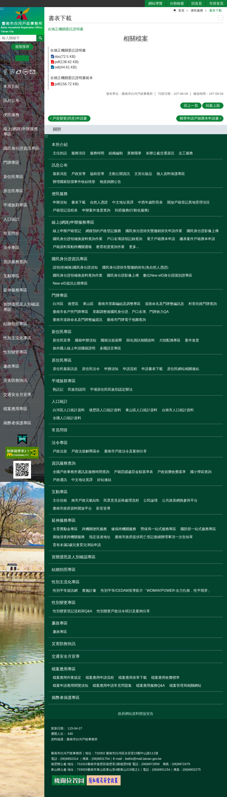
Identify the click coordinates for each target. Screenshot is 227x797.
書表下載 (215, 10)
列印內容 (220, 18)
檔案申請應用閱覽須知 (70, 685)
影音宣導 (103, 508)
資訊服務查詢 (64, 463)
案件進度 (192, 340)
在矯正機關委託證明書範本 (71, 78)
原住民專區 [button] (13, 191)
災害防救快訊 (15, 380)
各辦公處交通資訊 (160, 153)
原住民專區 (62, 360)
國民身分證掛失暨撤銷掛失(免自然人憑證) (135, 267)
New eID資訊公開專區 (70, 283)
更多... (134, 247)
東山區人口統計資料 (141, 410)
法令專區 (60, 442)
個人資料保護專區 (171, 174)
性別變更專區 (64, 602)
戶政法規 (60, 451)
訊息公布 (60, 165)
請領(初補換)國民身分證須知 (75, 267)
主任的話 (60, 153)
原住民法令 (91, 369)
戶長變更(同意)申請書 (70, 118)
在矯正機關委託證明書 (68, 50)
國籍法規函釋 (111, 340)
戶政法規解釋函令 (85, 451)
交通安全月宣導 (17, 394)
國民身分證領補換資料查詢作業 (77, 239)
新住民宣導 (61, 340)
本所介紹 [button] (11, 86)
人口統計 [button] (11, 219)
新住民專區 (62, 332)
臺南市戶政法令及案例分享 (125, 451)
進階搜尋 (22, 46)
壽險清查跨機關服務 (69, 537)
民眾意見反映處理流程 (121, 500)
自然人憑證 (99, 202)
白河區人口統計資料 (69, 410)
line (25, 72)
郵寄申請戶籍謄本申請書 (199, 118)
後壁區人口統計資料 (105, 410)
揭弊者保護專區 (17, 423)
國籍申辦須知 (85, 340)
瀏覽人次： (59, 733)
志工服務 (186, 153)
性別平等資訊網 (65, 590)
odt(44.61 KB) (66, 67)
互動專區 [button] (11, 276)
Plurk (12, 72)
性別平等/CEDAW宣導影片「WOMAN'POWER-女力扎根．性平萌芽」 (156, 590)
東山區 (88, 304)
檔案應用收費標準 (165, 677)
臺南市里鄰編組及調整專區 (119, 304)
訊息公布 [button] (11, 100)
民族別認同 (77, 389)
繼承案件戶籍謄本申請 (197, 239)
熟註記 (58, 389)
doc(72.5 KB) (65, 56)
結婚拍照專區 (15, 324)
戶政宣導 (78, 174)
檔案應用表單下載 (132, 677)
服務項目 (78, 153)
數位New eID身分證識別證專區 (167, 275)
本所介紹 (60, 144)
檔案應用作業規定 (67, 677)
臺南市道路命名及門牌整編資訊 (77, 320)
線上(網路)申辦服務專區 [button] (20, 131)
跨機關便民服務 (94, 529)
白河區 (58, 304)
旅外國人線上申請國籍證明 (74, 348)
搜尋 (3, 37)
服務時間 (97, 153)
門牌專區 (60, 295)
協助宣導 (97, 174)
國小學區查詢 (200, 472)
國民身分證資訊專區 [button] (21, 148)
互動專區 (60, 492)
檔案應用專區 (64, 669)
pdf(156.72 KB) (67, 84)
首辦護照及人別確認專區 (21, 307)
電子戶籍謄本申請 (161, 239)
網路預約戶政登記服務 (103, 231)
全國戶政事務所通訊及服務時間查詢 (81, 472)
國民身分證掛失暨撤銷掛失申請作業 (153, 231)
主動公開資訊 (119, 174)
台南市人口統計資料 (178, 410)
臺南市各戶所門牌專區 (70, 312)
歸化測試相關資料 (140, 340)
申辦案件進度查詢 (96, 210)
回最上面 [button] (213, 105)
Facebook (5, 72)
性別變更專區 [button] (15, 352)
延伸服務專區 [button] (15, 290)
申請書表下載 (152, 369)
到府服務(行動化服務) (132, 210)
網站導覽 (155, 3)
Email (32, 72)
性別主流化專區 (66, 582)
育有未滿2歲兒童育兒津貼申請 (77, 545)
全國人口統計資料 (67, 418)
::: (2, 8)
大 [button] (36, 58)
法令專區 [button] (11, 247)
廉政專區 (60, 623)
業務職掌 (134, 153)
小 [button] (8, 58)
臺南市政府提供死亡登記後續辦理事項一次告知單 (154, 537)
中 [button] (22, 58)
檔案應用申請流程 (100, 677)
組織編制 (116, 153)
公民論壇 (150, 500)
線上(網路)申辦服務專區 (73, 222)
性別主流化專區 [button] (17, 338)
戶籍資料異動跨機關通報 (72, 247)
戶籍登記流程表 (65, 210)
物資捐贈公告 (110, 182)
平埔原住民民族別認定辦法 (111, 389)
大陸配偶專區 (169, 340)
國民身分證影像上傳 (203, 231)
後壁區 (73, 304)
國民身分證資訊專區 (70, 259)
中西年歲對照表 (150, 202)
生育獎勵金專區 (65, 529)
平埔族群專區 (64, 381)
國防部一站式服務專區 (198, 529)
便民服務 (197, 10)
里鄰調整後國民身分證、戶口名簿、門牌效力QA (131, 312)
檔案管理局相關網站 (185, 685)
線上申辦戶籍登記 (67, 231)
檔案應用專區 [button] (15, 409)
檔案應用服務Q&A (150, 685)
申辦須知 (60, 202)
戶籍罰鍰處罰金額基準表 (133, 472)
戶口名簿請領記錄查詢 (124, 239)
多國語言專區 (110, 348)
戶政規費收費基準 (171, 472)
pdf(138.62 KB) (67, 62)
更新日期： (59, 728)
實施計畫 (89, 590)
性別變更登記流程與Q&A (72, 611)
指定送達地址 (99, 537)
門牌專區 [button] (11, 162)
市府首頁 (216, 3)
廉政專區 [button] (11, 366)
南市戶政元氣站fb (85, 500)
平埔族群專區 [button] (15, 205)
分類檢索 (177, 3)
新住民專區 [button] (13, 177)
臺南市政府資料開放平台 (72, 508)
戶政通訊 (60, 480)
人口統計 (60, 401)
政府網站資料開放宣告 (135, 714)
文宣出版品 (143, 174)
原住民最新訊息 (65, 369)
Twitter (18, 72)
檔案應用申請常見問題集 (112, 685)
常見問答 (11, 233)
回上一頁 (191, 105)
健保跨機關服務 (123, 529)
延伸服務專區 (64, 520)
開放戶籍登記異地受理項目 (188, 202)
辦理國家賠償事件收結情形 (74, 182)
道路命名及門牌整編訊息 (164, 304)
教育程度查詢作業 (110, 247)
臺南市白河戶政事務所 (22, 21)
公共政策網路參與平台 (180, 500)
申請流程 (130, 369)
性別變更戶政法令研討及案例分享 (123, 611)
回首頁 (196, 3)
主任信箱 (60, 500)
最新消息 (60, 174)
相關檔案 (135, 38)
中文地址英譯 (122, 202)
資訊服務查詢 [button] (15, 262)
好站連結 (104, 480)
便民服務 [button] (11, 114)
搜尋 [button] (40, 38)
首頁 (181, 10)
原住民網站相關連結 (183, 369)
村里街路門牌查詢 (202, 304)
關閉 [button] (57, 129)
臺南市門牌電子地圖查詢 (126, 320)
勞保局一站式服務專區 (158, 529)
